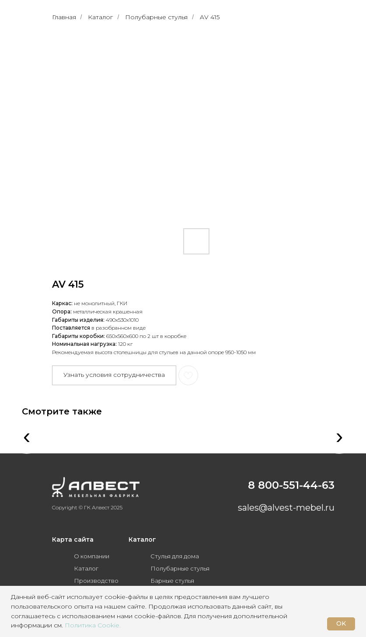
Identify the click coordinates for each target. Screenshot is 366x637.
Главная (64, 17)
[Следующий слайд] (299, 128)
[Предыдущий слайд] (67, 128)
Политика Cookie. (93, 625)
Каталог (100, 17)
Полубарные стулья (156, 17)
